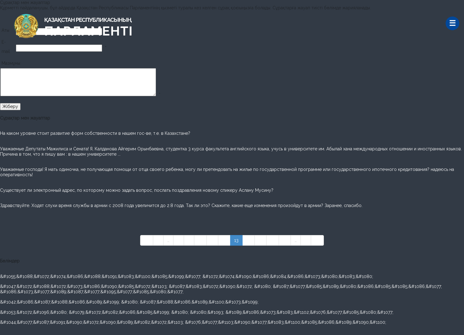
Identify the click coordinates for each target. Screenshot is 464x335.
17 (285, 240)
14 (248, 240)
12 (224, 240)
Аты (5, 30)
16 (272, 240)
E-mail (6, 47)
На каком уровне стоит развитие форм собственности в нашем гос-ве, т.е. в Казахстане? (95, 133)
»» (317, 240)
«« (146, 240)
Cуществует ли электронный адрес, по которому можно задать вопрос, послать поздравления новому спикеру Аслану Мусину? (136, 190)
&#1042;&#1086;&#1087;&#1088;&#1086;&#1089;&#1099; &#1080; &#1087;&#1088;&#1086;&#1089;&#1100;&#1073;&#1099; (129, 302)
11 (212, 240)
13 (236, 240)
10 (200, 240)
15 (260, 240)
